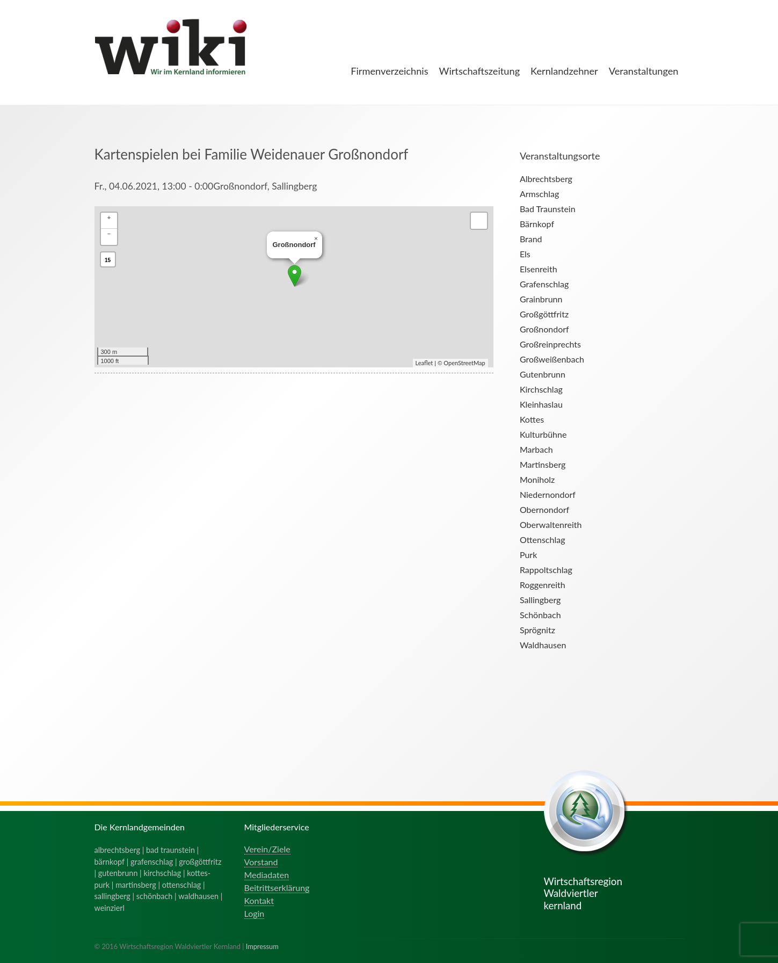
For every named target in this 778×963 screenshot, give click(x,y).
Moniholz (537, 479)
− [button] (109, 233)
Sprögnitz (537, 630)
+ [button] (109, 217)
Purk (528, 554)
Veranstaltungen (644, 71)
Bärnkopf (537, 224)
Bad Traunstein (548, 209)
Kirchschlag (541, 389)
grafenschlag (151, 861)
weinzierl (109, 908)
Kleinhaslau (541, 404)
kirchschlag (162, 873)
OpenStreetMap (464, 362)
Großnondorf (544, 329)
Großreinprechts (550, 344)
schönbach (154, 896)
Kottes (532, 419)
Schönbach (540, 615)
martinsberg (135, 884)
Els (525, 254)
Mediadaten (266, 875)
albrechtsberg (117, 850)
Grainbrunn (541, 299)
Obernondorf (544, 509)
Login (254, 913)
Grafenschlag (544, 284)
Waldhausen (543, 645)
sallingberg (112, 896)
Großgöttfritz (544, 314)
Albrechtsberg (546, 178)
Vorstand (261, 862)
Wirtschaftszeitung (479, 71)
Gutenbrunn (542, 374)
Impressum (262, 946)
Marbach (536, 449)
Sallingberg (540, 600)
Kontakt (259, 900)
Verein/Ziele (267, 849)
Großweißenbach (552, 359)
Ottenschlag (542, 539)
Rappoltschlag (546, 569)
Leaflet (424, 362)
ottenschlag (181, 884)
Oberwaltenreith (551, 524)
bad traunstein (170, 850)
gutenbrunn (118, 873)
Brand (531, 239)
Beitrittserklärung (277, 887)
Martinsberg (542, 464)
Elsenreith (538, 269)
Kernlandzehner (564, 71)
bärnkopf (109, 861)
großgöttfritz (200, 861)
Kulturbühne (543, 434)
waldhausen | (200, 896)
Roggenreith (542, 585)
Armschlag (539, 194)
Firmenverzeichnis (389, 71)
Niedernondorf (548, 494)
